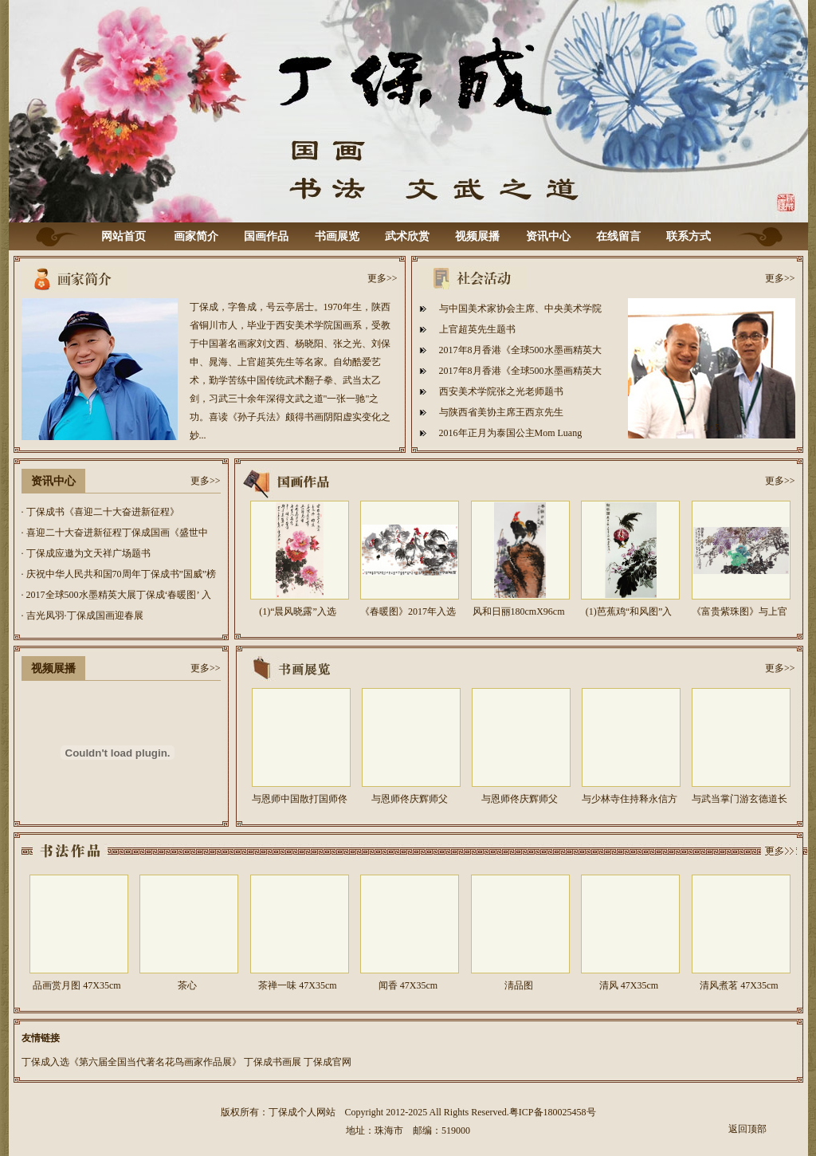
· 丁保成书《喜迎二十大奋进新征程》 (100, 511)
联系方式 (688, 236)
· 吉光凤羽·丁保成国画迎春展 (82, 615)
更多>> (382, 278)
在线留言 (618, 236)
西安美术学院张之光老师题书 (501, 391)
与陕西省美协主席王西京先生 (501, 412)
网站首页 (123, 236)
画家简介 (196, 236)
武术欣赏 (407, 236)
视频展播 (477, 236)
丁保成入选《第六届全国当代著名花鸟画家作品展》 (131, 1062)
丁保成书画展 (272, 1062)
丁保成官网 (327, 1062)
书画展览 (337, 236)
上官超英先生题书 (477, 329)
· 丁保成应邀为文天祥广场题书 (86, 553)
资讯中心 (548, 236)
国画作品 (266, 236)
